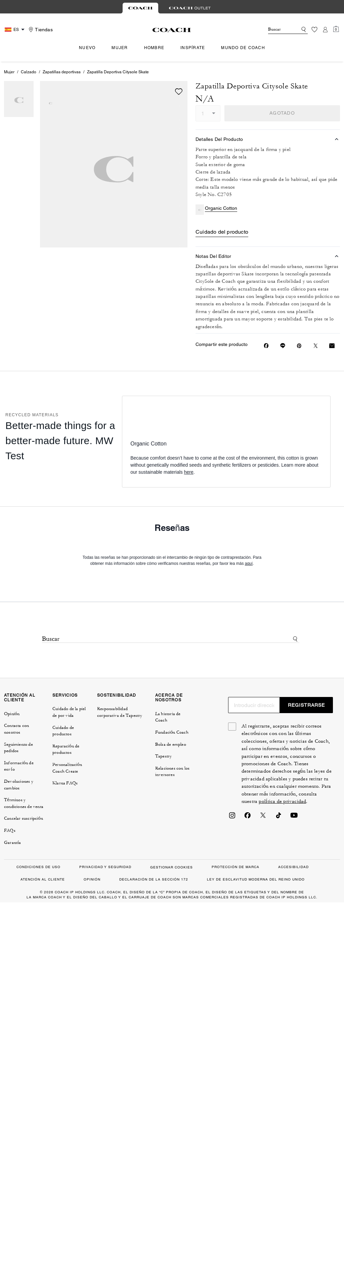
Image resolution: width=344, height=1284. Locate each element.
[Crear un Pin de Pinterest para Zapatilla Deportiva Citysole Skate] (299, 346)
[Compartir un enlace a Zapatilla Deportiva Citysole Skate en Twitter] (315, 346)
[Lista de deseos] (314, 30)
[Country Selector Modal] (15, 30)
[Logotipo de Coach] (172, 30)
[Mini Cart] (336, 29)
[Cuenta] (325, 30)
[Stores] (39, 30)
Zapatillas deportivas (62, 72)
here (189, 472)
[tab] (140, 8)
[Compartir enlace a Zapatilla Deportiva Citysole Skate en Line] (282, 346)
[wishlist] (179, 91)
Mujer (9, 72)
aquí (249, 563)
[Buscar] (277, 30)
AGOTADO (282, 113)
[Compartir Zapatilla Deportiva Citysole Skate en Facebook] (266, 346)
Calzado (28, 72)
